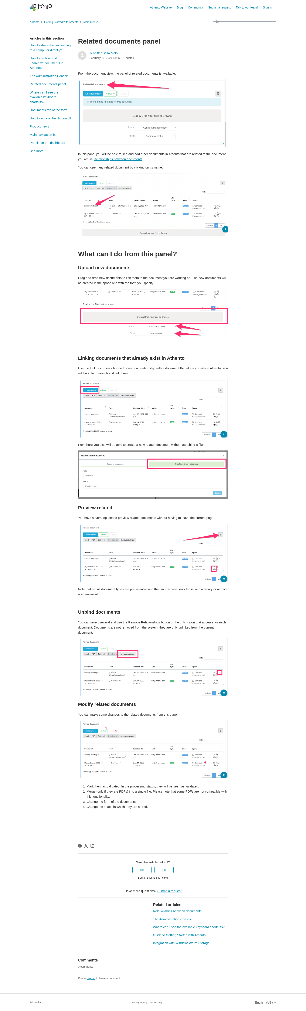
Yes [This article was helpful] (142, 869)
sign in (91, 978)
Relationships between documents (118, 159)
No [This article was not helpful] (164, 869)
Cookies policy (155, 1002)
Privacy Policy (139, 1002)
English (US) (265, 1002)
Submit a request (219, 7)
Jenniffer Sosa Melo (103, 53)
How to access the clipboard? (50, 118)
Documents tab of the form (48, 110)
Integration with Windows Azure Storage (181, 943)
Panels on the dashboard (47, 142)
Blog (180, 7)
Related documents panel (48, 84)
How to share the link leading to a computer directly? (50, 47)
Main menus (90, 22)
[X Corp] (86, 846)
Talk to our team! (247, 7)
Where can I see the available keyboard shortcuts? (44, 97)
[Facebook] (80, 846)
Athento (34, 22)
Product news (39, 126)
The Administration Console (49, 76)
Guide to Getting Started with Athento (179, 935)
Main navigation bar (44, 134)
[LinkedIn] (92, 846)
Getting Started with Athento (61, 22)
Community (195, 7)
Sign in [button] (267, 7)
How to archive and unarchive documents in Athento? (46, 62)
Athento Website (161, 7)
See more (37, 151)
